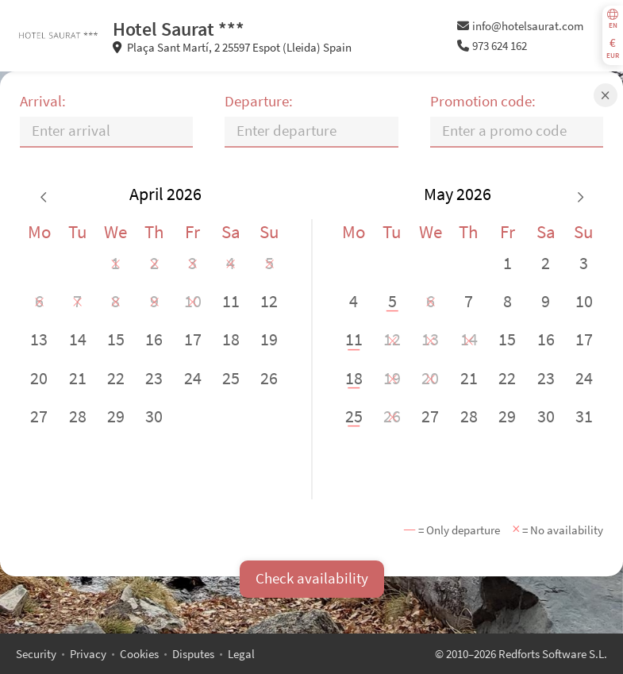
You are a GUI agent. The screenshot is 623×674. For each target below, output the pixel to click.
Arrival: (43, 101)
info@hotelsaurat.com (520, 25)
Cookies (139, 653)
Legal (241, 653)
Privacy (88, 653)
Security (36, 653)
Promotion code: (483, 101)
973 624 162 (492, 45)
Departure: (259, 101)
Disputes (193, 653)
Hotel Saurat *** (178, 29)
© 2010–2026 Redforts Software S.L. (521, 653)
